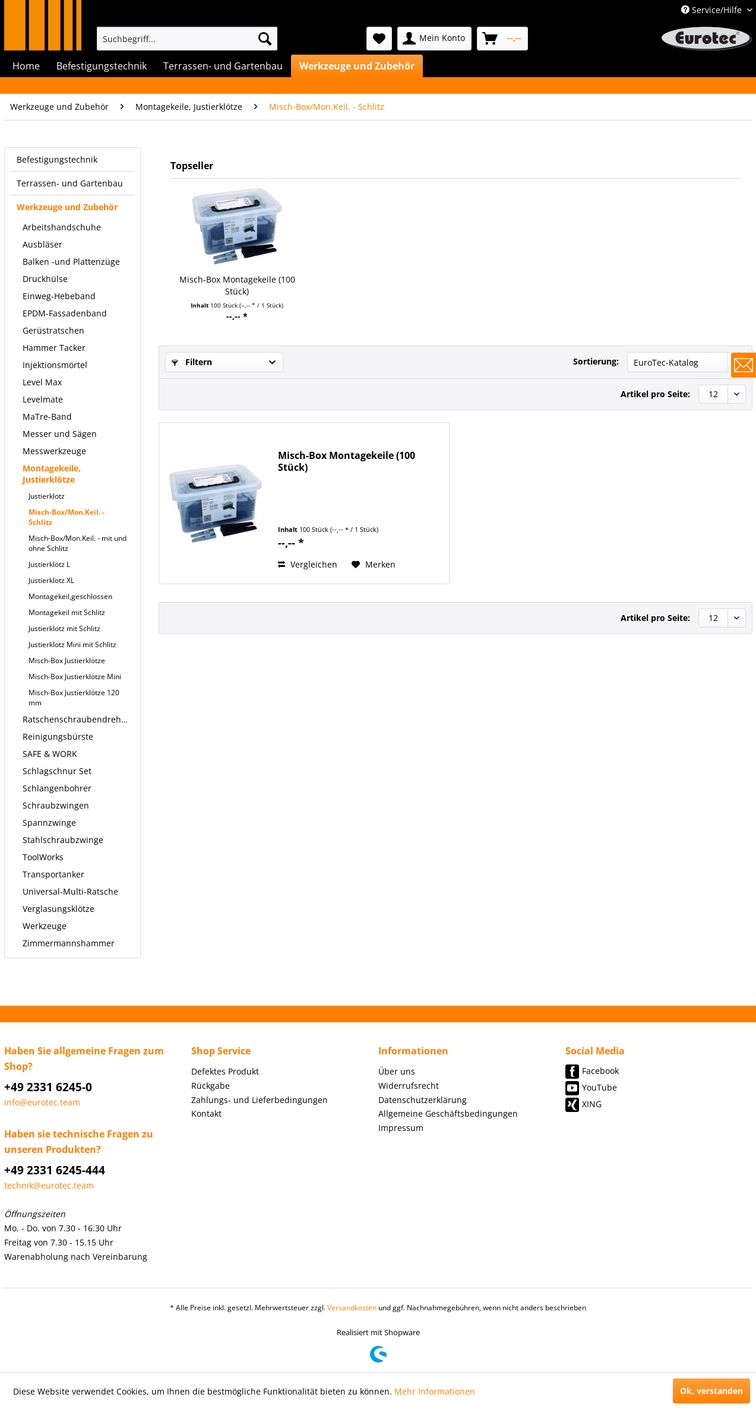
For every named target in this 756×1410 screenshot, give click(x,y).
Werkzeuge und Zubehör (67, 207)
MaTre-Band (47, 416)
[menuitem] (187, 38)
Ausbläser (42, 244)
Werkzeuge (45, 925)
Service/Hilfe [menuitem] (712, 9)
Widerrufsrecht (408, 1085)
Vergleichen (307, 564)
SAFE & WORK (50, 753)
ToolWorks (43, 857)
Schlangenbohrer (57, 788)
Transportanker (53, 874)
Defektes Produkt (225, 1071)
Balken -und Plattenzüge (71, 261)
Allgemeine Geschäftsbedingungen (448, 1113)
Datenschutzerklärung (422, 1099)
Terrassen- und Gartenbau (70, 183)
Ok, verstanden (711, 1390)
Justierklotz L (49, 564)
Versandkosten (352, 1308)
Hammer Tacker (54, 347)
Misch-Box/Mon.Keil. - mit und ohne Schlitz (77, 543)
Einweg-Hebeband (59, 296)
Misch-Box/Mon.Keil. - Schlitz (67, 517)
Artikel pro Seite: (655, 394)
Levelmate (43, 399)
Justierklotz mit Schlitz (64, 628)
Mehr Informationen (434, 1391)
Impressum (400, 1127)
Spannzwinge (49, 822)
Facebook (600, 1070)
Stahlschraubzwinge (63, 839)
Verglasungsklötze (58, 908)
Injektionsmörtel (55, 364)
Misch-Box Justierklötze (67, 660)
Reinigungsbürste (58, 736)
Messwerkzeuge (54, 451)
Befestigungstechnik (57, 159)
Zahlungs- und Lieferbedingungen (259, 1099)
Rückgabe (210, 1085)
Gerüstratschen (53, 330)
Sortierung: (596, 361)
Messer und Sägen (60, 433)
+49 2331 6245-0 (48, 1087)
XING (592, 1104)
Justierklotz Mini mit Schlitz (72, 644)
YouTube (599, 1087)
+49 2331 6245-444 (54, 1170)
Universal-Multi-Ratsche (70, 891)
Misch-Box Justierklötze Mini (75, 676)
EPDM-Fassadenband (65, 313)
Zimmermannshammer (69, 943)
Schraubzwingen (56, 805)
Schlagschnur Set (57, 771)
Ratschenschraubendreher (76, 719)
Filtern (192, 361)
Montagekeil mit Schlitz (67, 612)
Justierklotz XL (51, 580)
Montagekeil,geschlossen (70, 596)
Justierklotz (47, 496)
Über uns (396, 1071)
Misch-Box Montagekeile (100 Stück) (237, 285)
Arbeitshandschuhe (62, 227)
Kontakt (206, 1113)
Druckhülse (45, 278)
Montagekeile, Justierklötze (52, 473)
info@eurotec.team (42, 1102)
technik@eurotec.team (49, 1185)
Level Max (42, 382)
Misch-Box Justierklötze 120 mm (74, 697)
